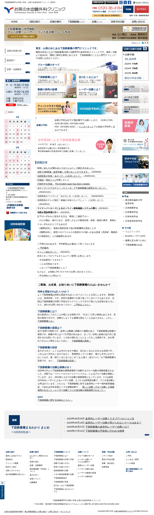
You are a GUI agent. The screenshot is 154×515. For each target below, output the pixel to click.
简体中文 (145, 2)
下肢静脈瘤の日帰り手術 (64, 459)
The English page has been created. (72, 184)
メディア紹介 (107, 456)
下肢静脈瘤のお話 (133, 245)
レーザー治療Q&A (85, 476)
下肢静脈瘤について (62, 452)
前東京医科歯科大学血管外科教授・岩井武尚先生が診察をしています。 (52, 92)
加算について (35, 479)
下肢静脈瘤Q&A (60, 478)
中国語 (40, 180)
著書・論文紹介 (108, 463)
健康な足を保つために (136, 240)
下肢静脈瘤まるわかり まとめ (30, 427)
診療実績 (105, 467)
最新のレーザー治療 (86, 465)
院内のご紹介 (11, 467)
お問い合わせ (131, 452)
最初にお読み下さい (14, 456)
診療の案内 (34, 452)
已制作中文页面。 (45, 184)
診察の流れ (34, 462)
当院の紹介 (10, 452)
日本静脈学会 (131, 208)
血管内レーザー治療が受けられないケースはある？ (113, 422)
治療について (83, 452)
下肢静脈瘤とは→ (46, 321)
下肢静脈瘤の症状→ (66, 360)
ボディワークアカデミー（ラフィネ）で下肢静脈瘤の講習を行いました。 (72, 188)
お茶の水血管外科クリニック (124, 511)
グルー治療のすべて (86, 456)
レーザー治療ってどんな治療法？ (85, 460)
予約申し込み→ (23, 105)
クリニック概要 (12, 463)
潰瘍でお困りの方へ (62, 463)
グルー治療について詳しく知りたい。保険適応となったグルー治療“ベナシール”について (58, 67)
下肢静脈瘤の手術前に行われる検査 (104, 431)
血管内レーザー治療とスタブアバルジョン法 (109, 418)
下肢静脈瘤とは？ (61, 456)
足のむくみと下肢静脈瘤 (64, 485)
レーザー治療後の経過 (87, 473)
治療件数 (130, 54)
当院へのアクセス (13, 470)
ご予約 (128, 456)
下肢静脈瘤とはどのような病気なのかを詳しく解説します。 (51, 79)
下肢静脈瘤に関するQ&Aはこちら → (55, 400)
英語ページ (51, 180)
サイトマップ (65, 511)
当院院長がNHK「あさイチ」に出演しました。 (59, 176)
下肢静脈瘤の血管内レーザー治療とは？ (107, 426)
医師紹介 (9, 459)
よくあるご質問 (132, 459)
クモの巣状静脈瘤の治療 (64, 474)
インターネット (86, 126)
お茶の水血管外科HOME (13, 511)
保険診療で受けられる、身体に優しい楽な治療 (90, 92)
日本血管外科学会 (133, 221)
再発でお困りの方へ (62, 467)
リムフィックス (132, 231)
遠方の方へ (34, 475)
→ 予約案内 (43, 248)
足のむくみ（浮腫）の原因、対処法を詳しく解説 (91, 79)
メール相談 (130, 463)
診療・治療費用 (36, 465)
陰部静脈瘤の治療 (61, 470)
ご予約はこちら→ (82, 304)
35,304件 (130, 59)
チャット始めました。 (48, 252)
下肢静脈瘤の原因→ (81, 341)
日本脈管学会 (131, 212)
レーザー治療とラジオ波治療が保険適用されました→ (80, 390)
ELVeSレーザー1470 (135, 236)
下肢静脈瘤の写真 (61, 482)
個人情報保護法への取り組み (35, 511)
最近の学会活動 (108, 459)
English (138, 2)
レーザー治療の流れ (86, 469)
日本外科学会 (131, 216)
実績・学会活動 (108, 452)
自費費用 (33, 482)
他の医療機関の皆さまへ (16, 474)
